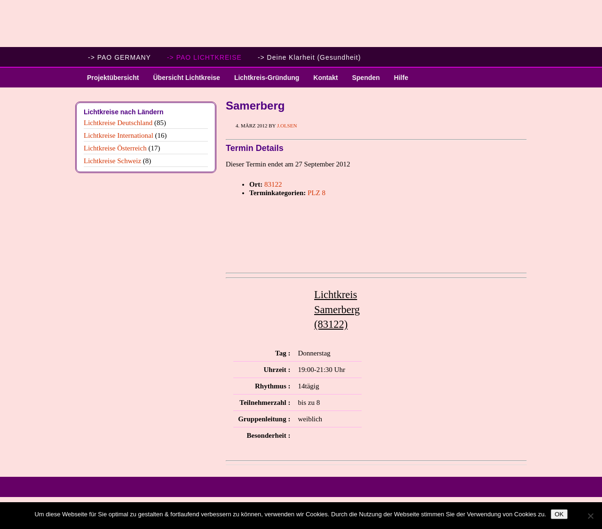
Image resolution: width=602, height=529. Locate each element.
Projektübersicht (109, 80)
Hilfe (401, 77)
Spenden (366, 77)
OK (558, 514)
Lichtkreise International (118, 135)
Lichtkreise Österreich (115, 148)
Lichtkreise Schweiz (112, 161)
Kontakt (325, 77)
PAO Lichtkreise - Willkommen (301, 23)
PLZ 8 (316, 193)
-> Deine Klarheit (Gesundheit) (309, 57)
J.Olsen (287, 125)
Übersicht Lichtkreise (183, 80)
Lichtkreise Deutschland (118, 122)
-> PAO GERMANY (119, 57)
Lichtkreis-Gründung (263, 80)
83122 (273, 184)
